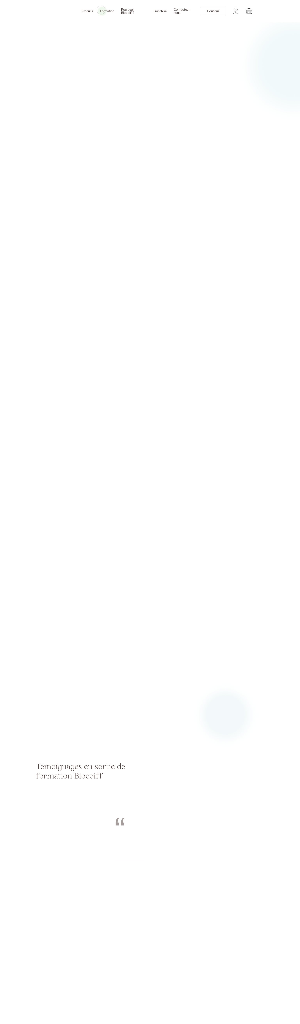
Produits (87, 11)
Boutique (213, 11)
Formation (107, 11)
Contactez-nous (182, 11)
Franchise (160, 11)
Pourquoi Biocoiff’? (127, 11)
